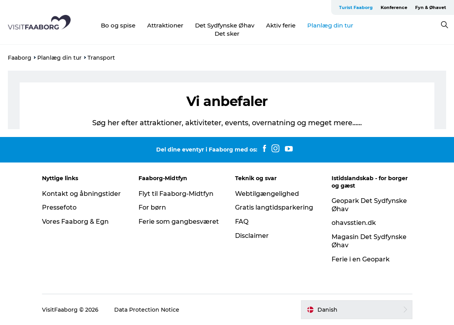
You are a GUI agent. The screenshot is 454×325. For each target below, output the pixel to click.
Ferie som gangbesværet (179, 221)
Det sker (227, 33)
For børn (152, 207)
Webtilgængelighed (267, 193)
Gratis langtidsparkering (274, 207)
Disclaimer (252, 235)
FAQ (241, 221)
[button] (356, 309)
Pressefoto (59, 207)
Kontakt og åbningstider (81, 193)
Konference (394, 7)
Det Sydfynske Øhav (224, 25)
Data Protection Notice (146, 309)
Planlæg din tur (330, 25)
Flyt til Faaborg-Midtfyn (176, 193)
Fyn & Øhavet (430, 7)
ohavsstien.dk (354, 222)
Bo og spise (118, 25)
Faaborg (19, 57)
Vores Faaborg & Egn (75, 221)
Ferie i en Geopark (361, 259)
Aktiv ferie (280, 25)
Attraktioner (165, 25)
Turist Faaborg (356, 7)
